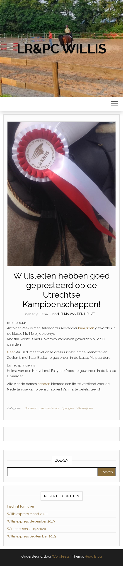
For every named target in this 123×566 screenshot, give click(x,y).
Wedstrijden (84, 408)
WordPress (61, 556)
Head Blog (93, 556)
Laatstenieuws (49, 408)
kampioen (85, 328)
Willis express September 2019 (31, 536)
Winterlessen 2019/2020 (26, 529)
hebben (43, 384)
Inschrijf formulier (20, 506)
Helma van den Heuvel (77, 314)
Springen (67, 408)
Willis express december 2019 (31, 521)
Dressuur (30, 408)
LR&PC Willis (61, 49)
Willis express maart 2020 (27, 514)
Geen (11, 352)
